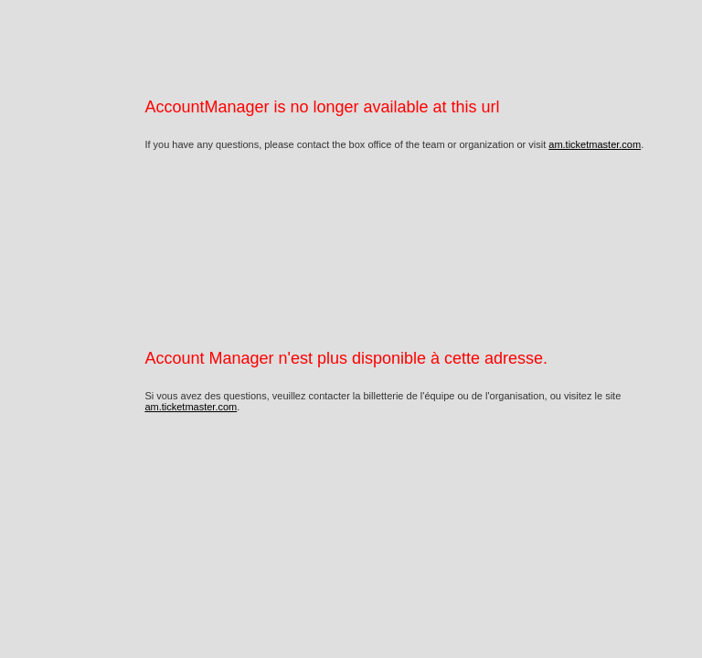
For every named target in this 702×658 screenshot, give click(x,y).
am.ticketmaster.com (594, 144)
